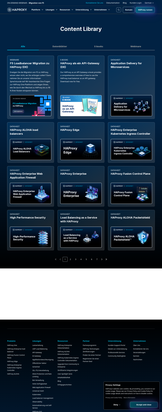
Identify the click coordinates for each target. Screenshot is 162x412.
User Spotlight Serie (65, 374)
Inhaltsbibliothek (64, 377)
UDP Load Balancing (39, 349)
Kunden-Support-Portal (116, 345)
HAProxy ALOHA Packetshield (130, 217)
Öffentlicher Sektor (39, 363)
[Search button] (118, 9)
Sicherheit (36, 367)
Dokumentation (113, 3)
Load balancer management (42, 398)
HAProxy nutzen (145, 10)
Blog (125, 3)
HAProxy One (12, 345)
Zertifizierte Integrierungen (68, 370)
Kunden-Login (136, 3)
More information (129, 398)
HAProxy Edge (69, 130)
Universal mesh (38, 391)
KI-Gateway (36, 356)
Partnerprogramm (89, 345)
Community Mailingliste (117, 356)
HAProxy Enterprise (73, 173)
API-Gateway (37, 352)
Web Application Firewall (41, 387)
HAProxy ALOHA (13, 374)
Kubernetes (36, 394)
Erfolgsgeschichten (65, 385)
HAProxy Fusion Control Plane (130, 173)
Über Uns (136, 345)
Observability (37, 402)
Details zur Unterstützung (117, 349)
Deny (116, 404)
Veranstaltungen (139, 352)
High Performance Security (28, 217)
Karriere (136, 356)
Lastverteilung (37, 345)
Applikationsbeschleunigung (42, 359)
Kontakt (128, 10)
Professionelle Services (116, 352)
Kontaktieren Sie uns (94, 3)
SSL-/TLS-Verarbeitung (40, 370)
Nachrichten (137, 359)
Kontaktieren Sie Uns (141, 349)
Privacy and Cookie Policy (114, 398)
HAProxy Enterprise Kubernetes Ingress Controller (14, 367)
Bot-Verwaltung (38, 380)
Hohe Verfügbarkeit (39, 384)
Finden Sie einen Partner (92, 355)
